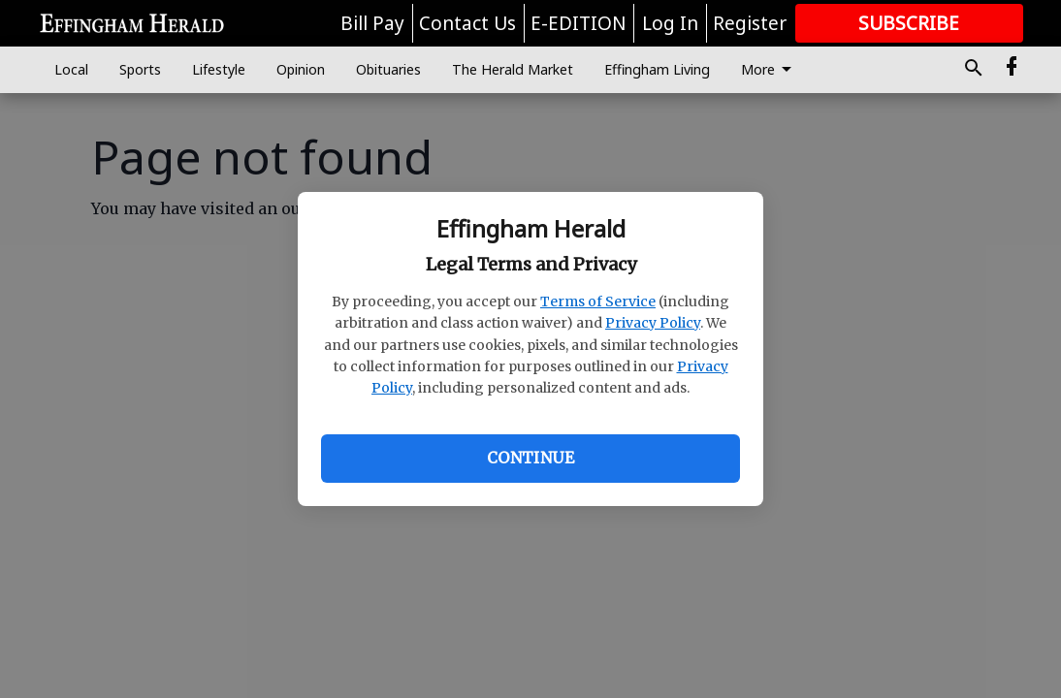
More (769, 69)
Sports (140, 69)
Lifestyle (218, 69)
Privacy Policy (652, 323)
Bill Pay (372, 23)
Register (750, 23)
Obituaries (388, 69)
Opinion (300, 69)
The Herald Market (512, 69)
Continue (530, 457)
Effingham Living (657, 69)
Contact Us (467, 23)
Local (71, 69)
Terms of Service (598, 301)
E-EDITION (578, 23)
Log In (670, 23)
